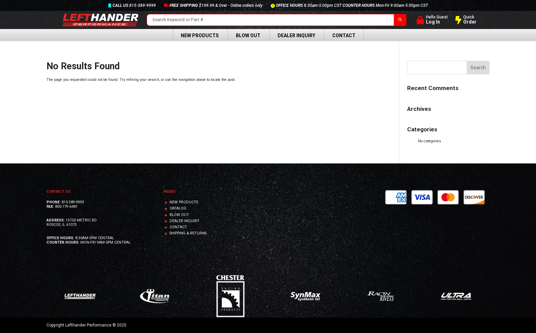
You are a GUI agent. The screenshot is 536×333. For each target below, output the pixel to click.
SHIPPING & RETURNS (188, 233)
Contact (344, 35)
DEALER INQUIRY (184, 221)
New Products (200, 35)
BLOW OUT (179, 215)
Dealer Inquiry (296, 35)
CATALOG (178, 208)
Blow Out (248, 35)
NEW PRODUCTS (184, 202)
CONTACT (178, 227)
